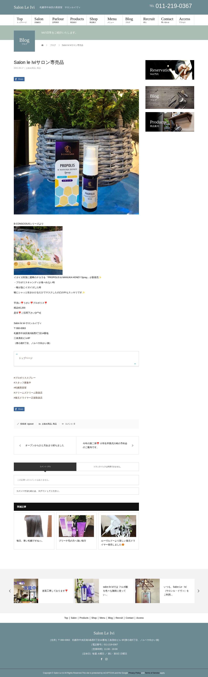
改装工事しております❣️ (55, 590)
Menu (113, 20)
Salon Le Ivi (24, 7)
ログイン (42, 491)
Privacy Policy (135, 673)
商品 (39, 68)
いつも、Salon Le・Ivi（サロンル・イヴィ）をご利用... (176, 591)
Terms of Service (152, 673)
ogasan (30, 424)
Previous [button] (10, 591)
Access (185, 20)
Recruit (149, 20)
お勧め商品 (31, 68)
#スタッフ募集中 (22, 382)
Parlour (58, 20)
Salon (40, 20)
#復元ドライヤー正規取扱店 (28, 397)
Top (23, 20)
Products (77, 20)
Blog (131, 20)
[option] (43, 591)
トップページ (25, 358)
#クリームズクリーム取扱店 (28, 392)
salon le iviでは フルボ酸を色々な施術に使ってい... (115, 591)
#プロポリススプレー (25, 377)
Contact (167, 20)
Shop (96, 20)
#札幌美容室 (20, 387)
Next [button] (198, 591)
